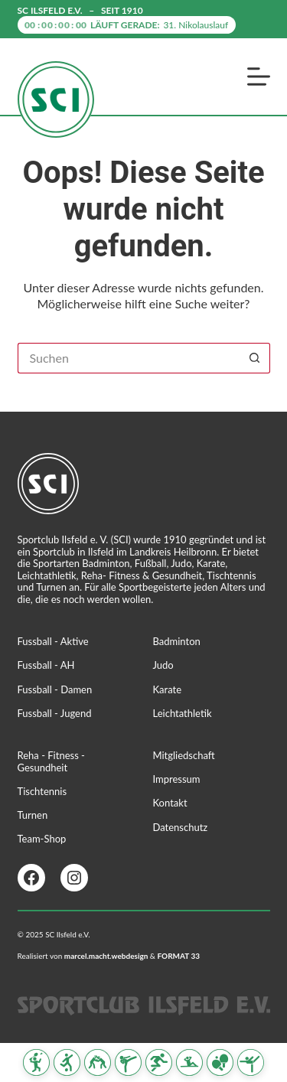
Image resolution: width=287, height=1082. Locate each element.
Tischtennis (42, 791)
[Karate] (128, 1062)
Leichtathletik (182, 713)
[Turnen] (250, 1062)
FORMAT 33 (178, 955)
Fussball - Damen (55, 689)
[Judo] (97, 1062)
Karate (167, 689)
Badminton (177, 641)
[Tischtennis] (220, 1062)
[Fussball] (67, 1062)
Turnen (33, 815)
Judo (163, 665)
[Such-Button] (255, 358)
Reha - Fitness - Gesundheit (51, 761)
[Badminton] (36, 1062)
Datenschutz (180, 827)
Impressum (177, 779)
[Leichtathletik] (158, 1062)
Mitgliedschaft (184, 755)
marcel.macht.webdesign (106, 955)
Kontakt (170, 803)
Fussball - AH (46, 665)
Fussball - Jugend (55, 713)
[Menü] (258, 76)
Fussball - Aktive (53, 641)
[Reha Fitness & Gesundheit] (189, 1062)
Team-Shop (42, 839)
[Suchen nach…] (129, 358)
